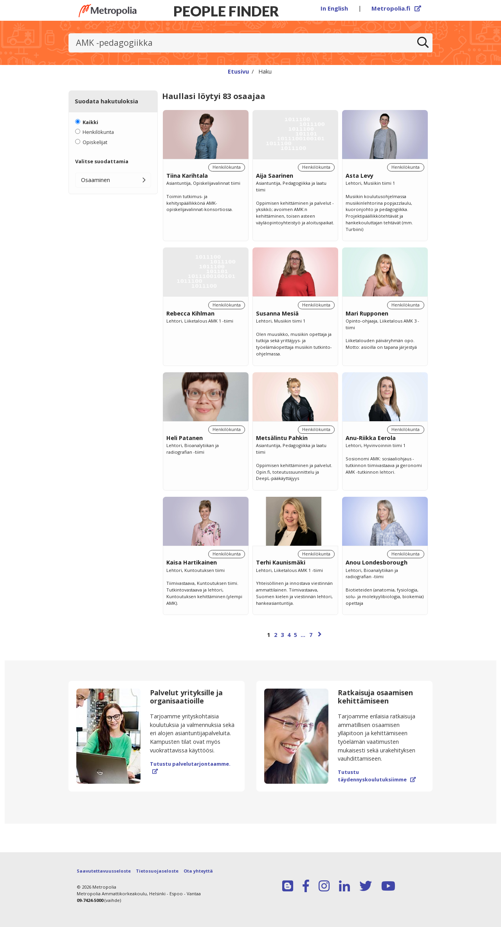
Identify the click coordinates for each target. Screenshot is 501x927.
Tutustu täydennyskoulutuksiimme (377, 775)
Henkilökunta (98, 131)
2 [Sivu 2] (275, 634)
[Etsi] (423, 43)
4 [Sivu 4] (288, 634)
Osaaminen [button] (95, 180)
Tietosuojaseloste (157, 871)
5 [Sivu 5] (295, 634)
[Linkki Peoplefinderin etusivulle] (108, 10)
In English (334, 8)
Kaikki (90, 122)
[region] (295, 383)
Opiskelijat (95, 142)
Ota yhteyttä (198, 871)
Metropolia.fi (396, 8)
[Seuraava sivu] (320, 634)
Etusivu (238, 71)
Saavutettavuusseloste (104, 871)
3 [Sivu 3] (282, 634)
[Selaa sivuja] (295, 638)
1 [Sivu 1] (268, 634)
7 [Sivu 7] (310, 634)
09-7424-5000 (90, 900)
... (303, 634)
